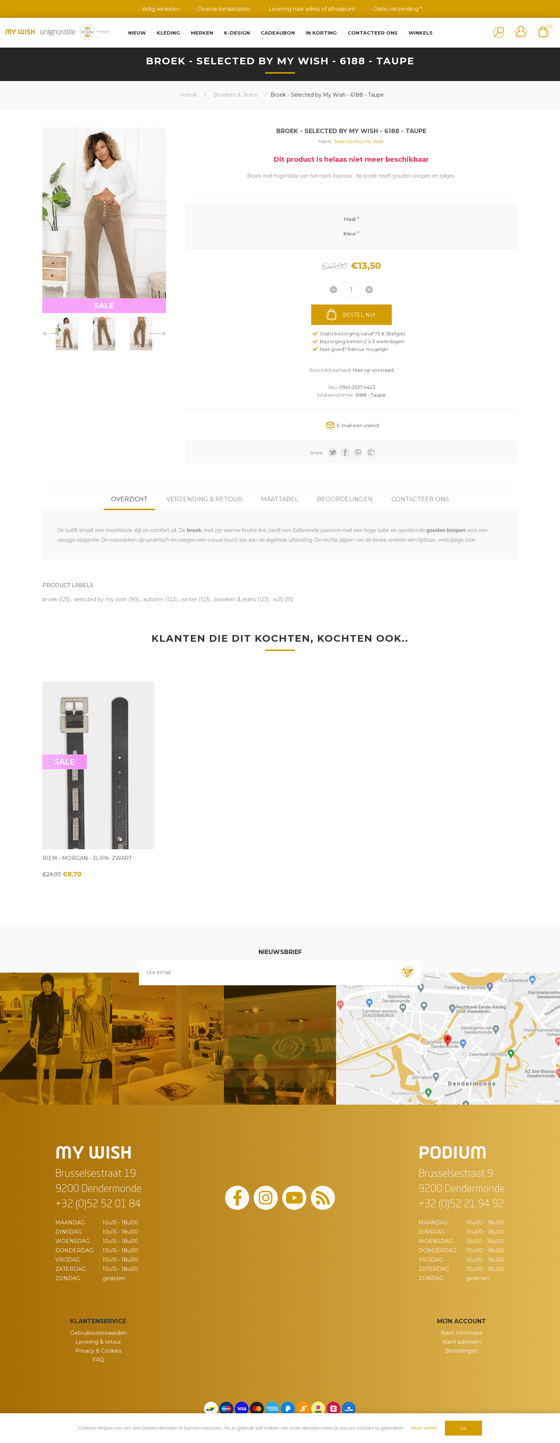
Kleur (350, 233)
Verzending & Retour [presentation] (204, 499)
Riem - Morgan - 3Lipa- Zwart (87, 858)
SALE (104, 305)
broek (49, 599)
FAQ (98, 1359)
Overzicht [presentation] (129, 499)
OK (463, 1428)
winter (189, 599)
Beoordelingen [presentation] (345, 499)
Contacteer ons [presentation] (420, 499)
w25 (278, 599)
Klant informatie (461, 1333)
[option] (66, 333)
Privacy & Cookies (98, 1350)
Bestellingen (461, 1350)
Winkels (420, 33)
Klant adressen (462, 1342)
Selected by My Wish (358, 141)
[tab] (129, 499)
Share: (316, 452)
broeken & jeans (235, 599)
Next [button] (157, 333)
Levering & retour (98, 1342)
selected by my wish (100, 599)
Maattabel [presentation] (279, 499)
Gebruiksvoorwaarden (98, 1333)
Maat (350, 219)
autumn (153, 599)
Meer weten (424, 1428)
